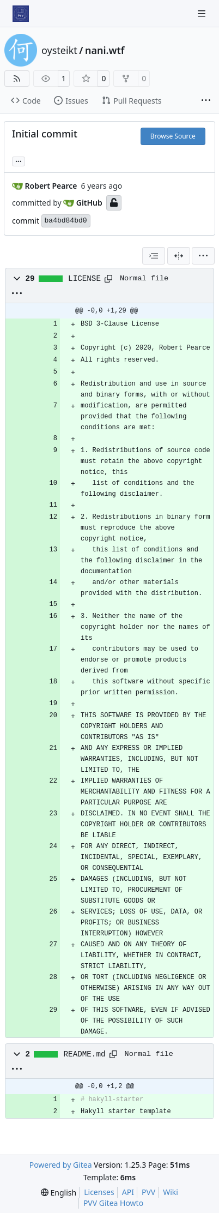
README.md (85, 1054)
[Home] (20, 13)
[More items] (206, 101)
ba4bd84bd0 (66, 221)
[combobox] (153, 256)
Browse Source (173, 136)
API (128, 1192)
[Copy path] (108, 278)
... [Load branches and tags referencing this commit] (18, 160)
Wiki (170, 1192)
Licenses (99, 1192)
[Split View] (178, 256)
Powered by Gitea (60, 1165)
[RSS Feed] (16, 78)
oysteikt (59, 50)
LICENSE (84, 278)
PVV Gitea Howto (113, 1203)
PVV (148, 1192)
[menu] (203, 256)
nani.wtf (105, 50)
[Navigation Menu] (203, 13)
